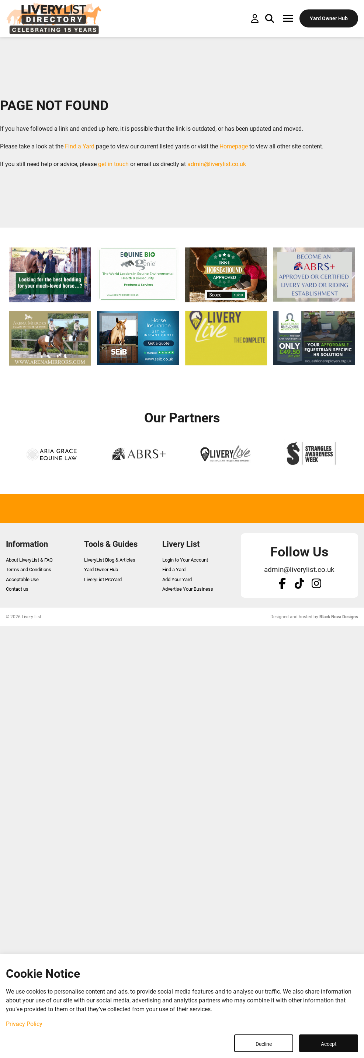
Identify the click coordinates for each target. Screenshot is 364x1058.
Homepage (233, 146)
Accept (329, 1044)
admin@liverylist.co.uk (216, 164)
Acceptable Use (22, 579)
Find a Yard (79, 146)
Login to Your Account (185, 560)
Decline (264, 1044)
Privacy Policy (24, 1023)
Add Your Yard (177, 579)
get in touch (113, 164)
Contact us (17, 589)
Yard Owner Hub (101, 569)
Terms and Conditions (28, 569)
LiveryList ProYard (103, 579)
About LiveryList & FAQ (29, 560)
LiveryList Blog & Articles (109, 560)
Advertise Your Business (187, 589)
